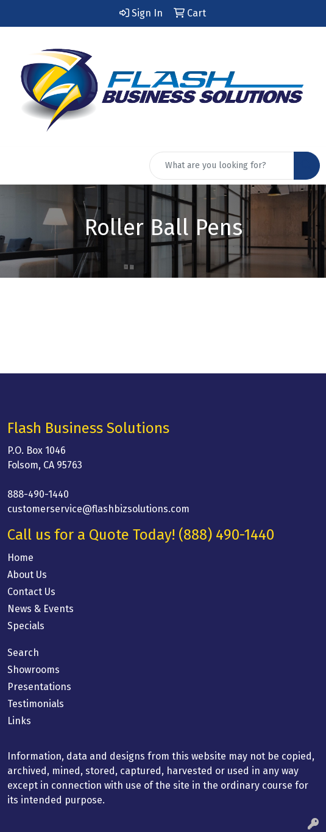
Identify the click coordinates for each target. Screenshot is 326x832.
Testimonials (35, 704)
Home (20, 557)
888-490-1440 (38, 494)
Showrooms (33, 669)
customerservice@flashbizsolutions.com (98, 509)
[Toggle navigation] (19, 165)
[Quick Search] (221, 166)
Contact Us (31, 592)
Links (19, 721)
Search (23, 652)
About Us (27, 574)
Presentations (39, 687)
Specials (25, 626)
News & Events (40, 609)
